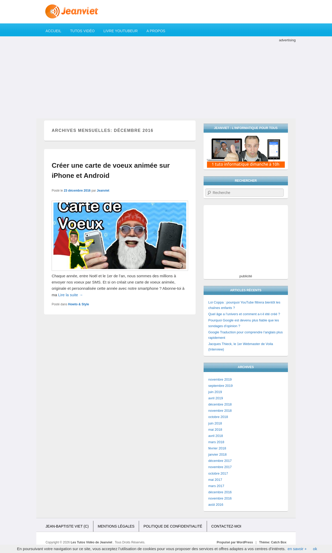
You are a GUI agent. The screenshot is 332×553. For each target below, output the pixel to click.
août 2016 (215, 505)
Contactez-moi (226, 526)
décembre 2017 (220, 461)
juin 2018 (215, 423)
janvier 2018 (217, 454)
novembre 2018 (220, 411)
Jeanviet (103, 190)
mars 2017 (216, 486)
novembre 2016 (220, 498)
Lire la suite (70, 295)
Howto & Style (78, 304)
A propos (156, 31)
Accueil (53, 31)
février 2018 (217, 448)
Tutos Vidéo (82, 31)
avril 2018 (215, 436)
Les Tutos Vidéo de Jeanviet (92, 542)
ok (315, 549)
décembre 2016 (220, 492)
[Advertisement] (166, 79)
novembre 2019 (220, 379)
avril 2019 (215, 398)
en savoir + (297, 549)
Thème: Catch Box (272, 542)
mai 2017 (215, 480)
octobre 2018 (218, 417)
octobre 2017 (218, 473)
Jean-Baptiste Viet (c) (67, 526)
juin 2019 (215, 392)
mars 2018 (216, 442)
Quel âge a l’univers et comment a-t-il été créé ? (244, 314)
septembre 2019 (220, 386)
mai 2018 (215, 429)
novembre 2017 (220, 467)
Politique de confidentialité (172, 526)
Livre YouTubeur (120, 31)
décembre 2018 (220, 404)
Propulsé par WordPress (235, 542)
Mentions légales (116, 526)
